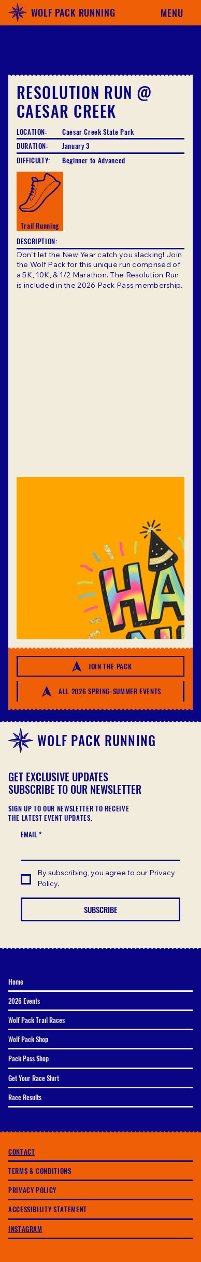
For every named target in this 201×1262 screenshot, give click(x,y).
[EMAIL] (97, 851)
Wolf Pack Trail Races (36, 1020)
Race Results (24, 1097)
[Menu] (166, 12)
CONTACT (21, 1151)
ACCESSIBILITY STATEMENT (47, 1209)
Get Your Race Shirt (33, 1078)
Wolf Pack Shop (28, 1039)
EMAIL (31, 834)
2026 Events (24, 1000)
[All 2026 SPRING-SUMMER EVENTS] (100, 691)
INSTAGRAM (25, 1229)
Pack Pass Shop (28, 1058)
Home (15, 981)
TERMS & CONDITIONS (39, 1171)
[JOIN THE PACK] (100, 666)
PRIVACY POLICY (32, 1190)
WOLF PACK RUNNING (73, 12)
